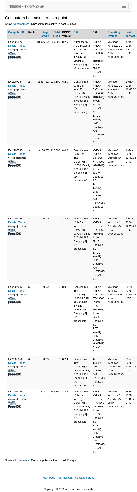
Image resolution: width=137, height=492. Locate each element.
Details (12, 45)
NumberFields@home (26, 6)
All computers (21, 23)
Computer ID (16, 32)
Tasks (21, 45)
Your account (64, 477)
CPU (76, 32)
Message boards (84, 477)
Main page (49, 477)
